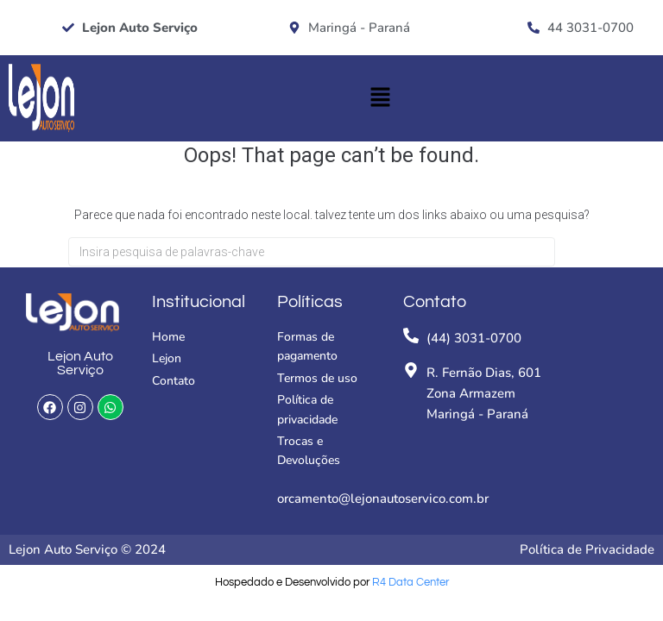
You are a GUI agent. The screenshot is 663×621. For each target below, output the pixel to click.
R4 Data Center (410, 582)
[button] (380, 98)
